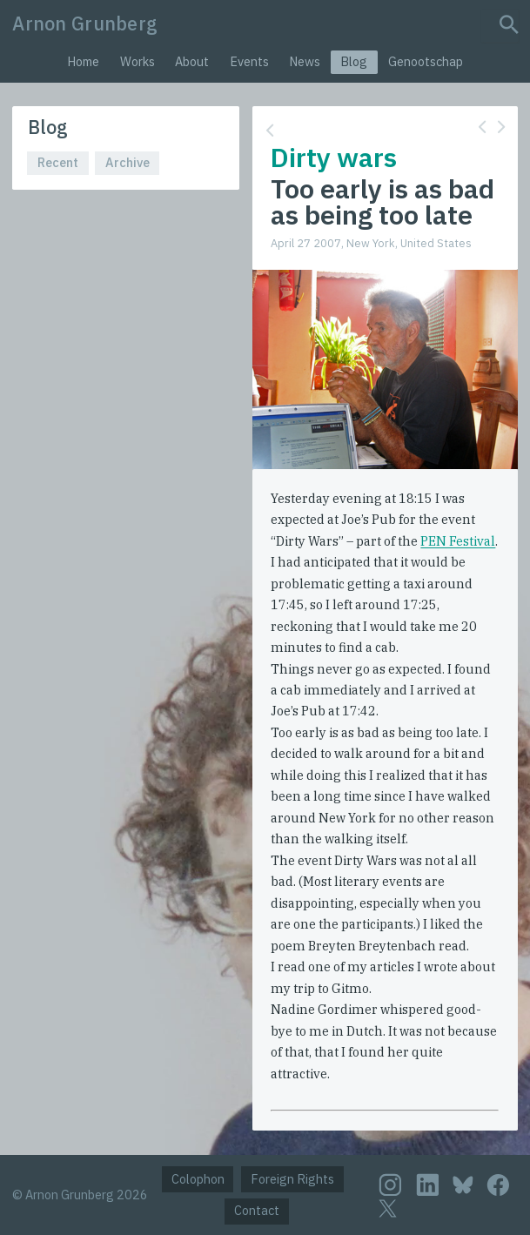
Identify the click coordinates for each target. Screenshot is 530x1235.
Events (249, 61)
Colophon (198, 1179)
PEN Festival (457, 541)
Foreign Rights (292, 1179)
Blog (353, 61)
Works (137, 61)
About (192, 61)
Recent (57, 162)
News (304, 61)
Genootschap (425, 61)
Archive (127, 162)
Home (83, 61)
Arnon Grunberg (85, 23)
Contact (256, 1210)
